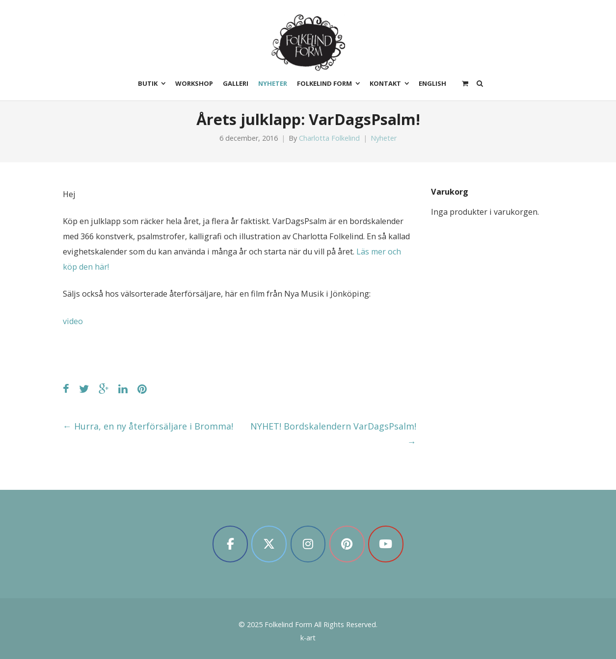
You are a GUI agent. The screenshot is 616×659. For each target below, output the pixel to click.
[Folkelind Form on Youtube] (385, 544)
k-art (308, 637)
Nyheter (384, 138)
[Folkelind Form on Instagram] (308, 544)
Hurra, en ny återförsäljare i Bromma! (148, 426)
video (73, 321)
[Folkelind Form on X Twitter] (269, 544)
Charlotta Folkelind (329, 138)
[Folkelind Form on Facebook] (230, 544)
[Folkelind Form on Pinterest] (347, 544)
